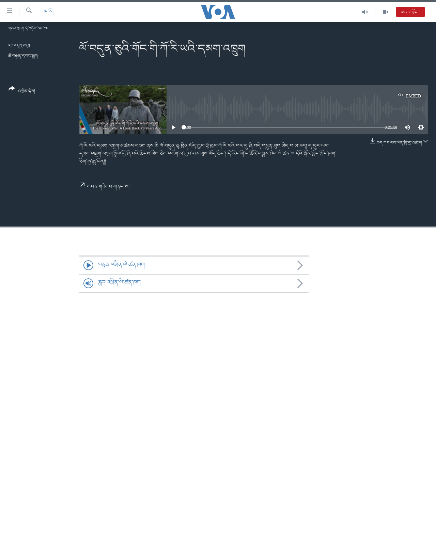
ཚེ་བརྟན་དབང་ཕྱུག (23, 56)
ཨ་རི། (48, 12)
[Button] (22, 92)
